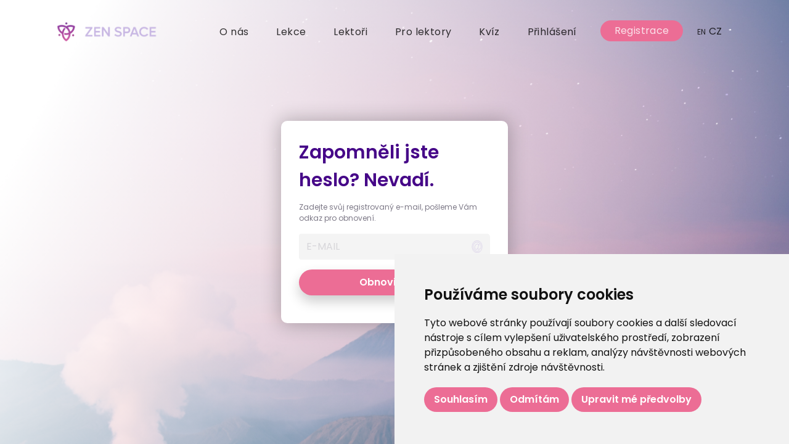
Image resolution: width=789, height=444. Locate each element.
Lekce (291, 32)
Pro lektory (423, 32)
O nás (233, 32)
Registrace (642, 30)
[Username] (381, 247)
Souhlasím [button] (461, 399)
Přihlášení (552, 32)
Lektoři (350, 32)
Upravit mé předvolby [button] (636, 399)
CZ (709, 31)
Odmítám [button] (534, 399)
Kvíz (489, 32)
